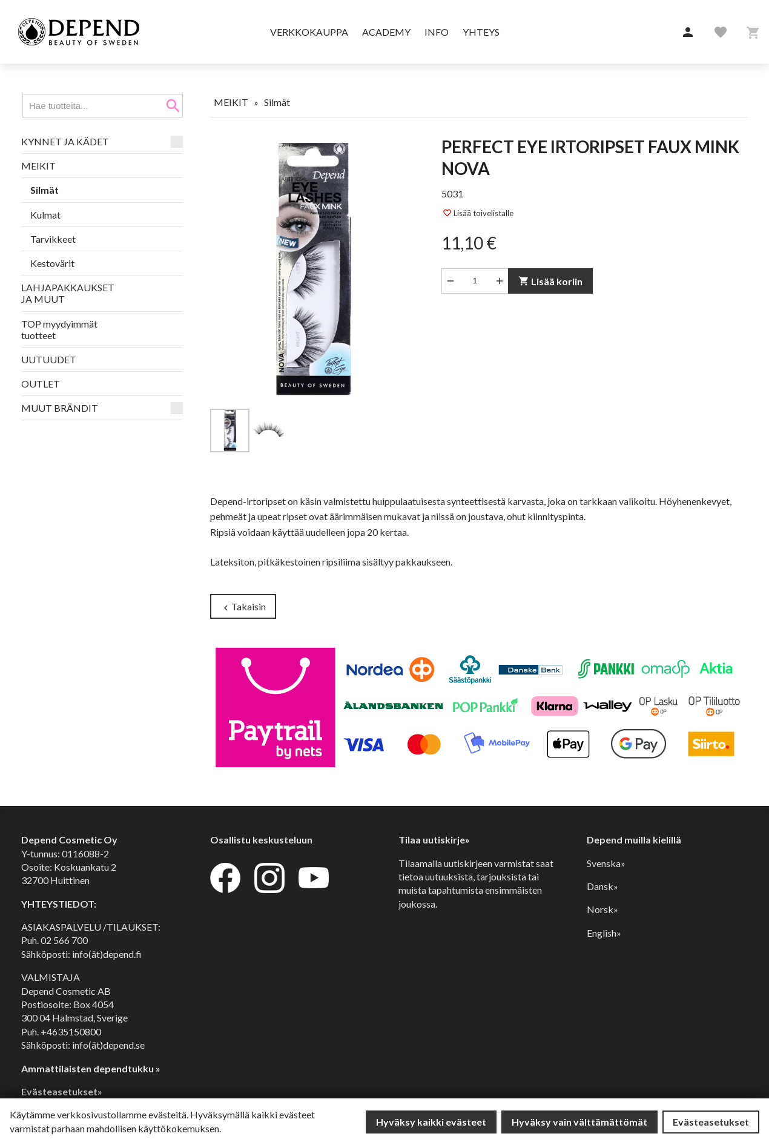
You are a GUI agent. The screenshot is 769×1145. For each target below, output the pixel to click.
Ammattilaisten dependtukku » (90, 1068)
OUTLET (40, 383)
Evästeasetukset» (61, 1091)
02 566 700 (64, 940)
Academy (386, 32)
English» (604, 933)
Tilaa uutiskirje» (434, 839)
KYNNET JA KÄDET (65, 141)
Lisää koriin (550, 281)
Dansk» (602, 886)
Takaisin (243, 607)
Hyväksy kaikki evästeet (431, 1121)
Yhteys (481, 32)
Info (436, 32)
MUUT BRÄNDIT (59, 408)
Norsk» (602, 909)
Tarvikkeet (53, 239)
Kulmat (45, 214)
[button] (688, 33)
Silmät (44, 190)
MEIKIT (38, 165)
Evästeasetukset (711, 1121)
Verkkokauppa (309, 32)
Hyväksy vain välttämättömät (579, 1121)
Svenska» (606, 863)
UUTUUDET (48, 359)
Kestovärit (52, 263)
